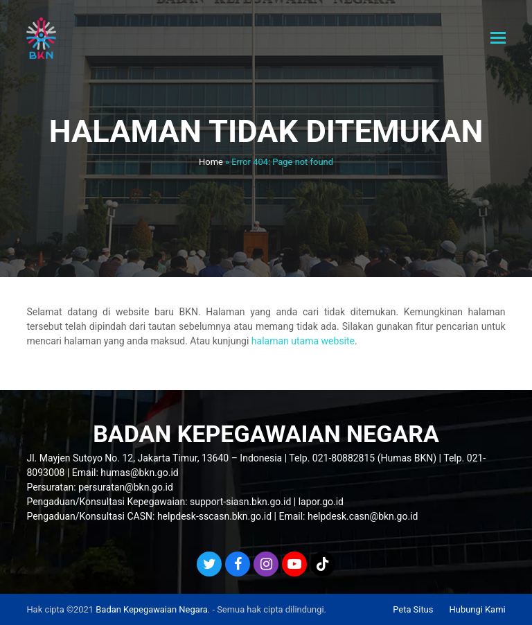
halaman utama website (303, 340)
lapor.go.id (321, 501)
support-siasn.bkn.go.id (240, 501)
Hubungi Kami (478, 609)
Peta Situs (413, 609)
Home (211, 162)
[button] (498, 38)
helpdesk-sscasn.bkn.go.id (214, 516)
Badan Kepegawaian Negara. (153, 609)
